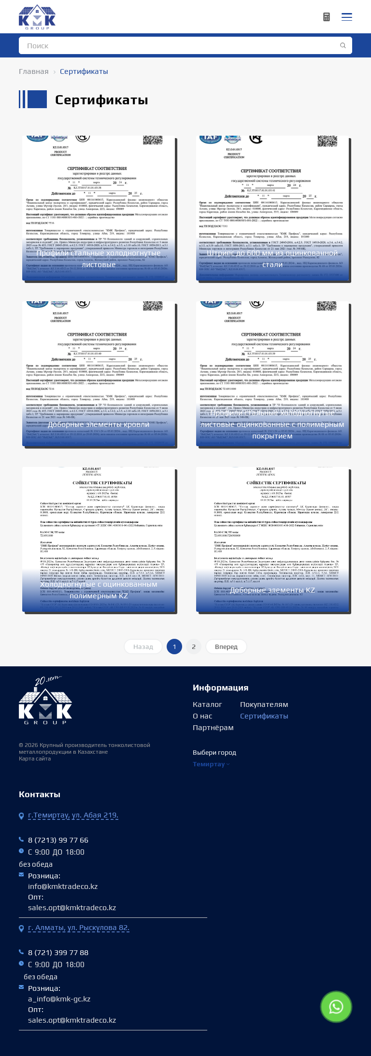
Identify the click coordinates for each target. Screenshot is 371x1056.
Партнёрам (213, 727)
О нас (202, 715)
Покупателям (264, 704)
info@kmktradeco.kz (63, 886)
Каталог (207, 704)
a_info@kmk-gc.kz (59, 998)
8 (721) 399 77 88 (58, 952)
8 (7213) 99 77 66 (58, 840)
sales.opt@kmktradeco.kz (72, 907)
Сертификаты (264, 715)
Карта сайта (35, 758)
